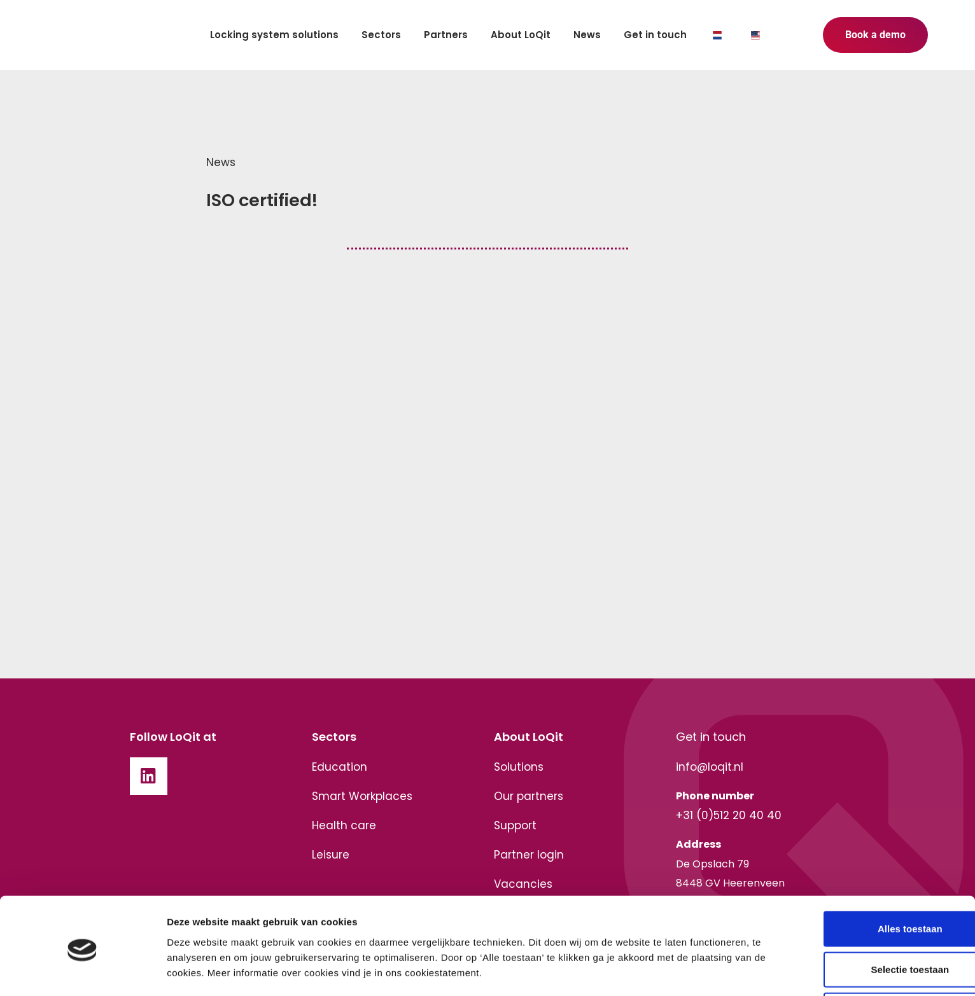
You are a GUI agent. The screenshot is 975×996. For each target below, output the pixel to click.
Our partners (528, 796)
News (587, 34)
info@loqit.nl (709, 767)
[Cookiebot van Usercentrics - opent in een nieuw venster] (82, 971)
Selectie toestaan (836, 907)
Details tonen (197, 970)
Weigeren (836, 948)
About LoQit (521, 34)
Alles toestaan (836, 866)
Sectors (381, 34)
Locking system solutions (274, 34)
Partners (446, 34)
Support (515, 825)
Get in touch (655, 34)
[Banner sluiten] (955, 853)
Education (339, 767)
